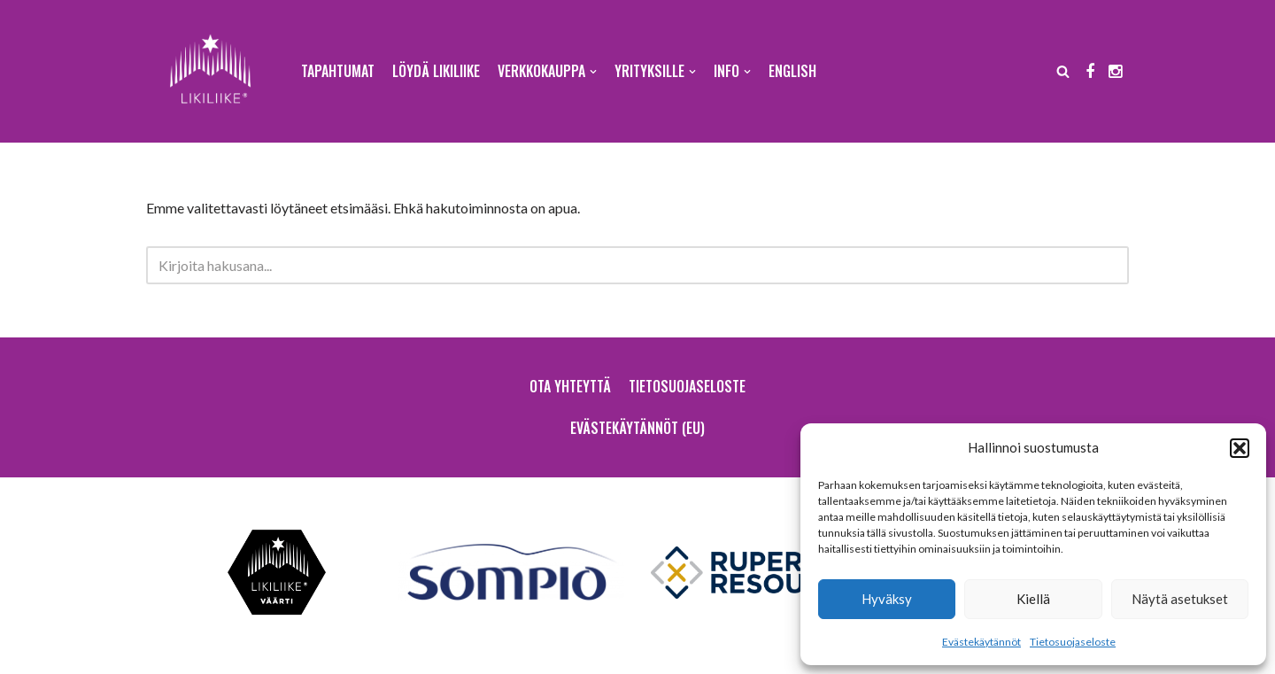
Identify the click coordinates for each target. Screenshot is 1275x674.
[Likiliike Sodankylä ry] (210, 71)
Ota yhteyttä (570, 386)
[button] (1239, 448)
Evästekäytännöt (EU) (637, 427)
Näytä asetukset (1180, 599)
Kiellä (1033, 599)
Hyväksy (887, 599)
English (792, 70)
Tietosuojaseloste (1073, 641)
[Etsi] (1063, 71)
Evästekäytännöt (981, 641)
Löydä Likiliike (436, 70)
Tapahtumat (338, 70)
